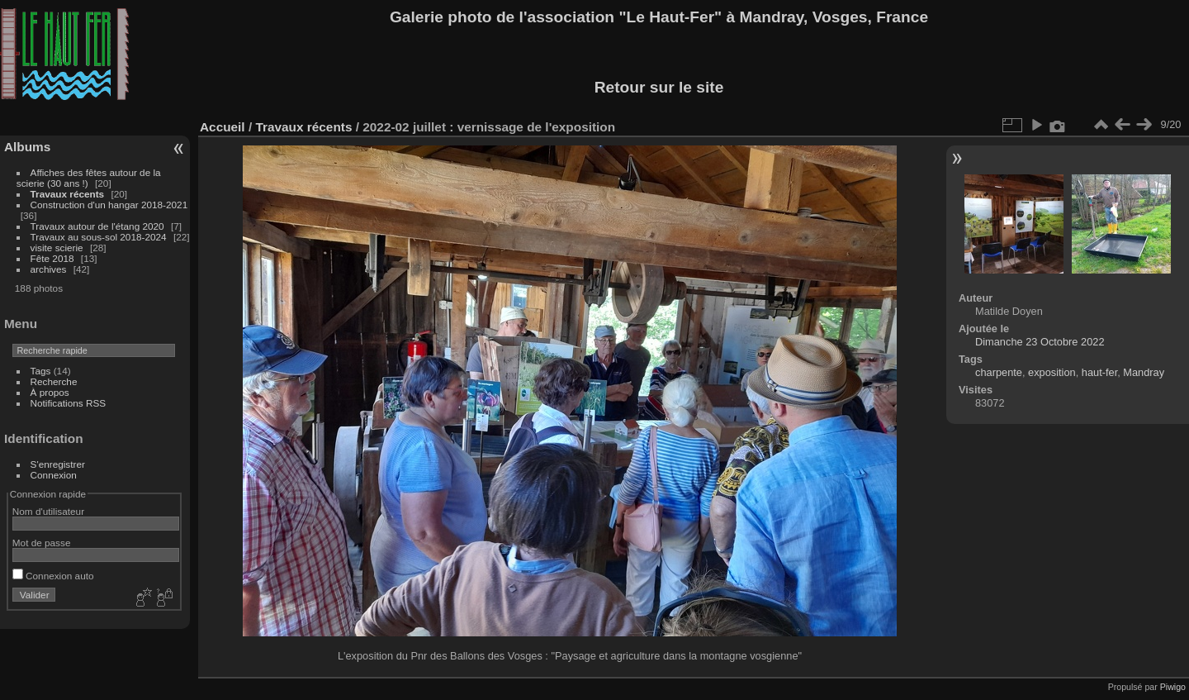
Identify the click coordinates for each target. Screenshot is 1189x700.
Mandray (1143, 372)
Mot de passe (41, 542)
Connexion (54, 474)
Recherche (54, 381)
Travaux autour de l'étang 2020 (97, 226)
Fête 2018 (52, 258)
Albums (27, 147)
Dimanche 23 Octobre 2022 (1040, 342)
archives (49, 269)
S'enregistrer (58, 464)
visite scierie (57, 247)
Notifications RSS (69, 403)
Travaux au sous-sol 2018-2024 (99, 236)
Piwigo (1173, 687)
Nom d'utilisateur (48, 511)
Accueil (222, 127)
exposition (1052, 372)
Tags (41, 370)
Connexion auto (53, 575)
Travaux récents (68, 193)
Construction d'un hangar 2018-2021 (109, 204)
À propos (50, 392)
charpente (998, 372)
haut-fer (1099, 372)
